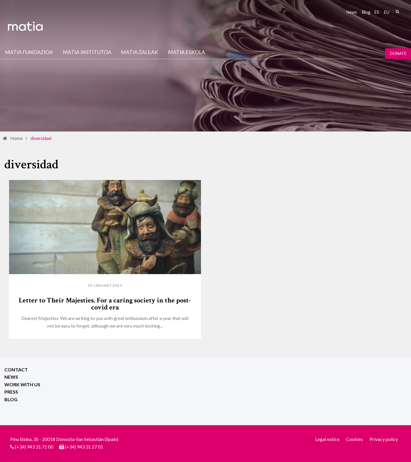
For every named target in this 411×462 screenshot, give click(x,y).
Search (397, 11)
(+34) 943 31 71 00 (34, 446)
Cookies (354, 439)
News (351, 12)
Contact (16, 369)
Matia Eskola (186, 52)
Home (16, 138)
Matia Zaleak (139, 52)
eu (386, 12)
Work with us (22, 384)
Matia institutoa (87, 52)
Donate (398, 53)
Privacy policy (384, 439)
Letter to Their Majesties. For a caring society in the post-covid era (105, 304)
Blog (366, 12)
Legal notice (327, 439)
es (376, 12)
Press (11, 391)
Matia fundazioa (29, 52)
